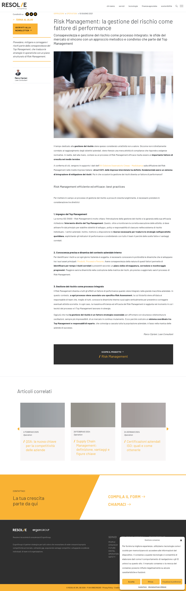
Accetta (131, 582)
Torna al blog (23, 19)
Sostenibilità (166, 6)
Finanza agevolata (149, 6)
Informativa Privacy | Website (157, 587)
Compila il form (126, 496)
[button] (181, 540)
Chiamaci (119, 504)
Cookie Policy (142, 587)
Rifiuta (150, 582)
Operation (72, 13)
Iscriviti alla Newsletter (23, 29)
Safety (111, 557)
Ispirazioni (59, 13)
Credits (117, 588)
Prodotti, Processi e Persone (90, 261)
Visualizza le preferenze (171, 582)
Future (112, 548)
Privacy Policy (108, 588)
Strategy (113, 545)
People (112, 542)
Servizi (122, 6)
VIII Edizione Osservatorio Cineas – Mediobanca (121, 165)
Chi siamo (111, 6)
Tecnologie (133, 6)
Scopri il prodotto (113, 352)
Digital (111, 551)
